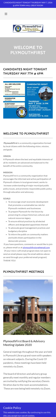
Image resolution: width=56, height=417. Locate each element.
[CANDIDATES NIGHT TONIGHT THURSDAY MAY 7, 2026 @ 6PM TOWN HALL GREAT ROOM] (28, 4)
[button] (6, 14)
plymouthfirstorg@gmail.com (36, 247)
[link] (28, 28)
